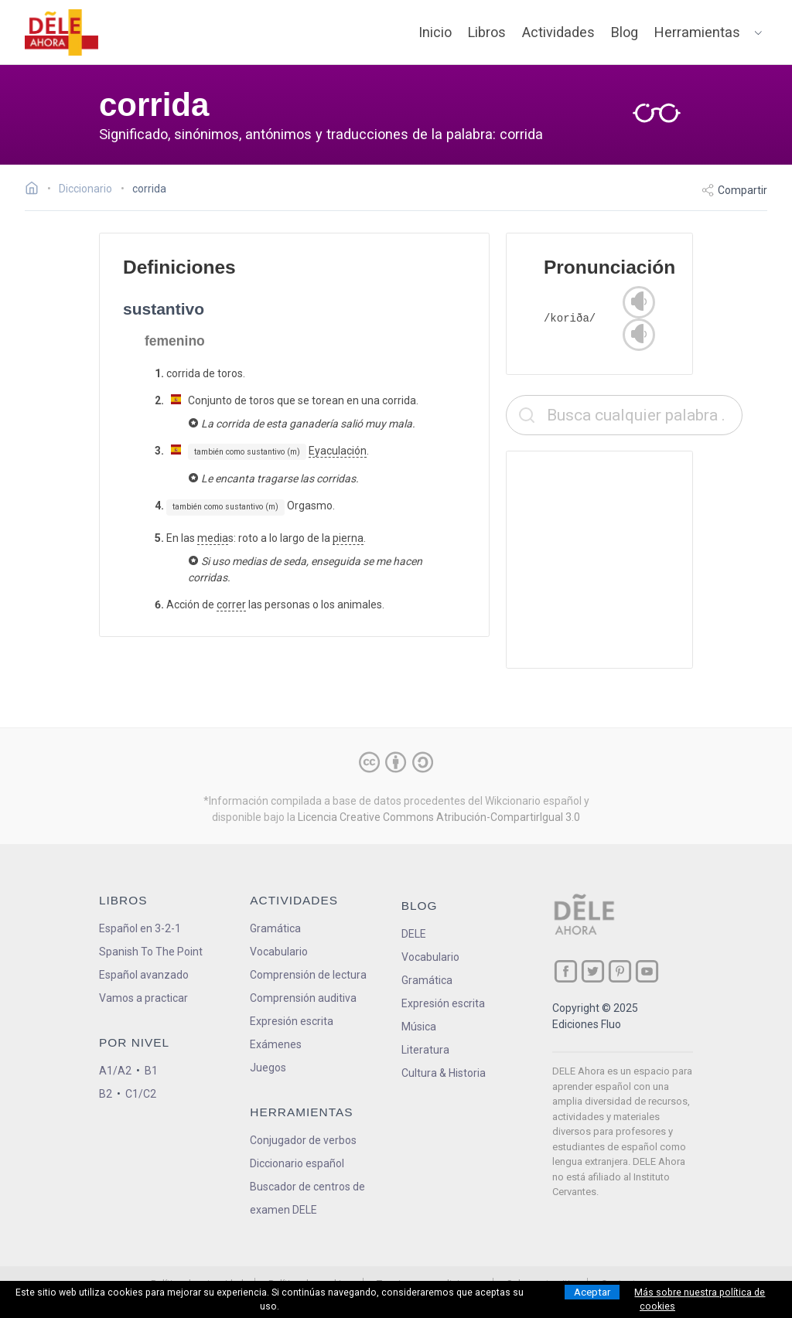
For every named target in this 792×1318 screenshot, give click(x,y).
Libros (487, 32)
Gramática (275, 928)
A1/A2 (115, 1070)
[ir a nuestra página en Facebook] (565, 971)
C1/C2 (140, 1094)
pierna (348, 538)
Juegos (268, 1067)
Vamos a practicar (143, 998)
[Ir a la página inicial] (36, 190)
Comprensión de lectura (308, 975)
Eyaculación (338, 450)
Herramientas (697, 32)
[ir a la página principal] (62, 32)
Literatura (425, 1050)
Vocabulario (279, 951)
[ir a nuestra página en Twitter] (592, 971)
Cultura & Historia (443, 1073)
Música (418, 1026)
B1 (151, 1070)
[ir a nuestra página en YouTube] (647, 971)
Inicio (435, 32)
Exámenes (276, 1044)
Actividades (558, 32)
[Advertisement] (624, 559)
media (212, 538)
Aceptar (592, 1292)
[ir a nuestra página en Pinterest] (619, 971)
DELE (413, 934)
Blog (624, 32)
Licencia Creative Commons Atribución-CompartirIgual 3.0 (439, 817)
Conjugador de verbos (303, 1140)
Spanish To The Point (151, 951)
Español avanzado (144, 975)
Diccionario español (297, 1163)
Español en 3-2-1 (140, 928)
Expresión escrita (291, 1021)
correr (231, 604)
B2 (105, 1094)
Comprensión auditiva (303, 998)
